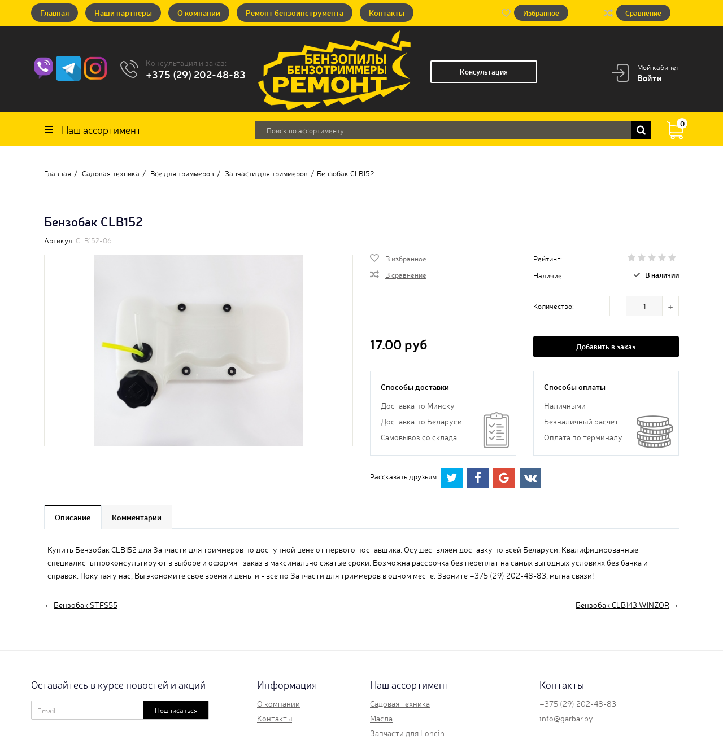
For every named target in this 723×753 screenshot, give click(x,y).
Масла (381, 718)
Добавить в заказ (605, 346)
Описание (72, 517)
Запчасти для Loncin (407, 733)
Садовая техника (400, 703)
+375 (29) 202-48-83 (196, 74)
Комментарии (137, 517)
